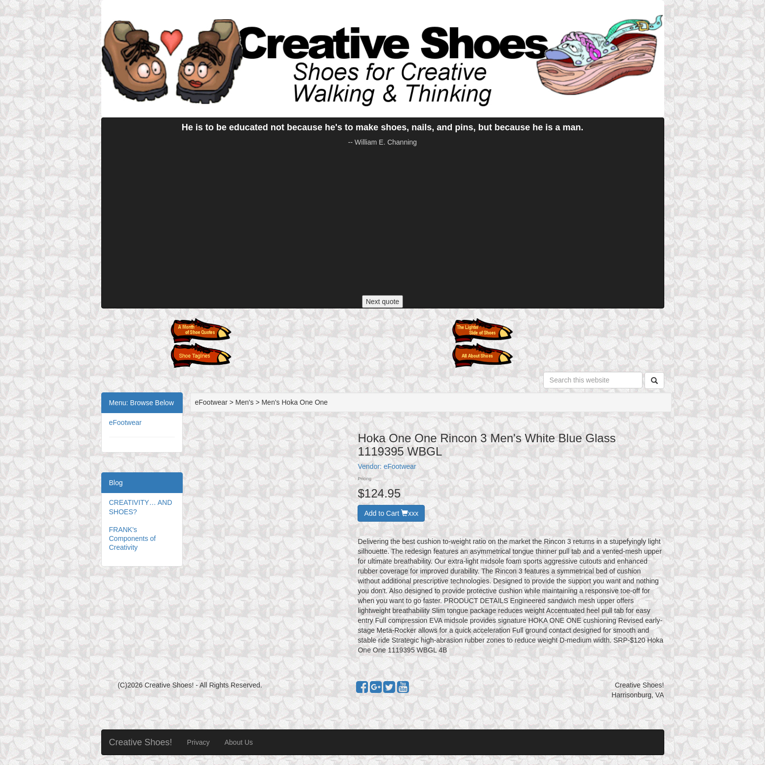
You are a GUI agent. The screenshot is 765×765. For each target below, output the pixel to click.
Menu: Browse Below (141, 403)
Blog (116, 483)
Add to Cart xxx (391, 513)
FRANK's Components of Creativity (132, 538)
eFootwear (125, 422)
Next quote (383, 302)
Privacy (198, 742)
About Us (238, 742)
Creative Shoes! (140, 742)
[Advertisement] (383, 221)
